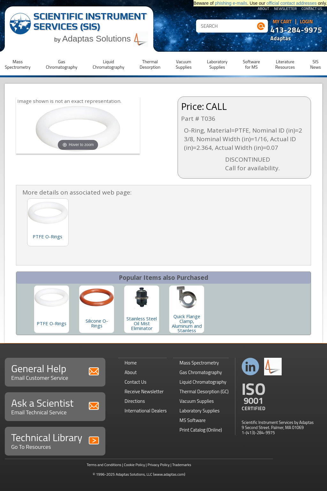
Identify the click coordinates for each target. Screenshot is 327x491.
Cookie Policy (134, 465)
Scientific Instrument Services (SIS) (90, 21)
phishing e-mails (231, 3)
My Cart (282, 21)
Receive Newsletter (144, 391)
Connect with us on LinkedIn (250, 366)
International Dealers (146, 410)
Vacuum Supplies (196, 401)
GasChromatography (61, 64)
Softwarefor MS (251, 64)
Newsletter (285, 9)
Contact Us (311, 9)
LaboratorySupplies (217, 64)
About (264, 9)
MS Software (192, 420)
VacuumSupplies (184, 64)
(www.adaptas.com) (169, 474)
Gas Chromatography (200, 372)
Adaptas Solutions (105, 38)
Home (131, 362)
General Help (55, 371)
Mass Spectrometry (199, 362)
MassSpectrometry (17, 64)
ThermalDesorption (150, 64)
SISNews (315, 64)
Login (306, 21)
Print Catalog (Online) (200, 429)
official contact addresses (292, 3)
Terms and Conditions (104, 465)
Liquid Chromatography (202, 382)
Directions (135, 401)
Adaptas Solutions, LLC (134, 474)
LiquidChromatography (108, 64)
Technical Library (55, 440)
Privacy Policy (159, 465)
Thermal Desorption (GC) (204, 391)
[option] (51, 309)
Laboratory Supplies (199, 410)
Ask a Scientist (55, 406)
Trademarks (181, 465)
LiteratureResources (285, 64)
